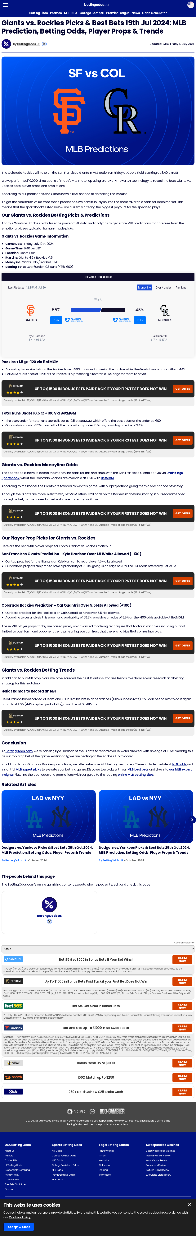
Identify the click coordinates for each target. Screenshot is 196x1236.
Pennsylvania (106, 1150)
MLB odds (179, 764)
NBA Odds (57, 1160)
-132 (56, 320)
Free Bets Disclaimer (15, 1184)
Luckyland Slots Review (158, 1174)
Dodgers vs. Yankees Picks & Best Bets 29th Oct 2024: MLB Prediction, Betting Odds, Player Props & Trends (144, 850)
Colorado (104, 1165)
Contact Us (11, 1160)
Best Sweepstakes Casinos (160, 1150)
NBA (74, 13)
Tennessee (105, 1174)
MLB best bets (138, 769)
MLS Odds (57, 1170)
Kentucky (104, 1160)
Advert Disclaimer (184, 942)
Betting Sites (38, 13)
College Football (92, 13)
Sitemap (9, 1189)
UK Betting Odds (13, 1165)
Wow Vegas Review (156, 1160)
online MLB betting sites (135, 774)
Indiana (103, 1170)
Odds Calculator (154, 13)
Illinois (102, 1155)
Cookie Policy (12, 1179)
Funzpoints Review (156, 1165)
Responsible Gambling (17, 1170)
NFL (66, 13)
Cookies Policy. (20, 1217)
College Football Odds (64, 1155)
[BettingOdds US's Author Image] (49, 904)
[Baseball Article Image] (49, 816)
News (136, 13)
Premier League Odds (63, 1174)
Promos (56, 13)
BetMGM (107, 478)
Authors (9, 1155)
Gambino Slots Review (158, 1155)
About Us (9, 1150)
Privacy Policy (12, 1174)
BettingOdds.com (19, 751)
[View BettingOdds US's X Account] (44, 44)
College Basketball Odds (65, 1165)
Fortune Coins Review (157, 1170)
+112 (139, 320)
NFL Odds (57, 1150)
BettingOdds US (28, 44)
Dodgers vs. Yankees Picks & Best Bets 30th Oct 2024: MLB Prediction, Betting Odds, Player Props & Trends (47, 850)
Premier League (117, 13)
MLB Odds (57, 1179)
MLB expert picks (28, 769)
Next (192, 819)
